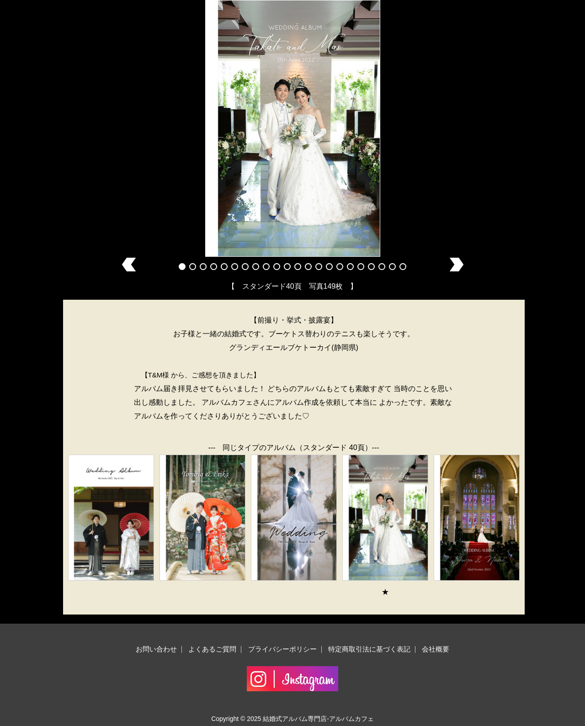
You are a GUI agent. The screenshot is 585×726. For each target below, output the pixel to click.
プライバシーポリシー (282, 649)
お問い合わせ (156, 649)
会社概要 (435, 649)
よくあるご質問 (212, 649)
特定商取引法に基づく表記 (369, 649)
